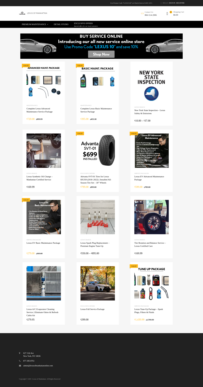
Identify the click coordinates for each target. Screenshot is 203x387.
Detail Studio (61, 24)
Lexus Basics (139, 107)
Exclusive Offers (87, 173)
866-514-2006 (151, 15)
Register (180, 3)
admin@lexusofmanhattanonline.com (38, 366)
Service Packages (141, 173)
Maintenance (32, 105)
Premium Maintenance (35, 24)
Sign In (172, 3)
